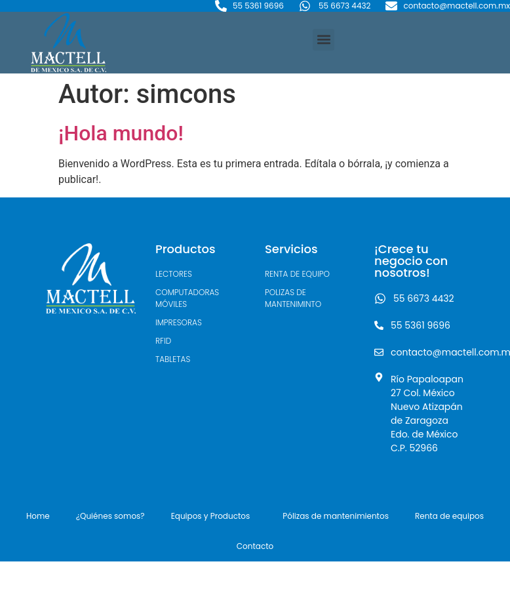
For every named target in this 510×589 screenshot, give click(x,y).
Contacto (255, 546)
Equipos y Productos (214, 516)
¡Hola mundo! (121, 133)
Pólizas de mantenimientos (336, 515)
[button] (323, 40)
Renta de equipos (449, 515)
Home (38, 515)
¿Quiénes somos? (110, 515)
